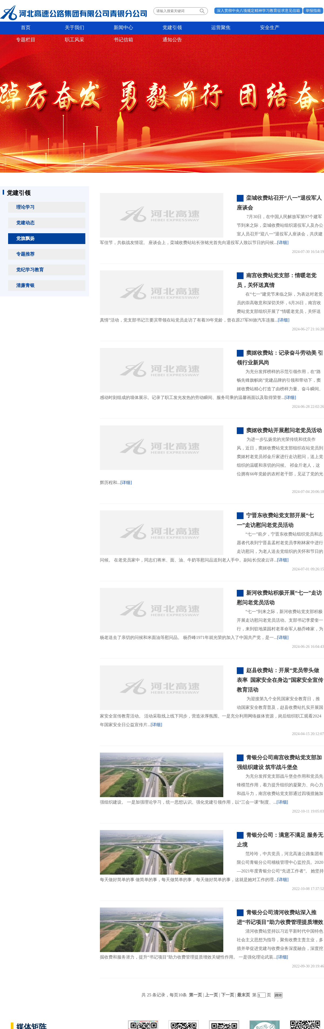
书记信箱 (274, 28)
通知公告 (306, 28)
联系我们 (285, 988)
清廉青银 (25, 285)
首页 (17, 28)
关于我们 (49, 28)
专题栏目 (210, 28)
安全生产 (178, 28)
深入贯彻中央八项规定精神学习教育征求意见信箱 (258, 11)
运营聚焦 (146, 28)
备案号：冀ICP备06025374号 (162, 1012)
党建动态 (25, 222)
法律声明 (308, 988)
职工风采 (242, 28)
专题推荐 (25, 254)
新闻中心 (82, 28)
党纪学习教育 (30, 269)
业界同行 (85, 988)
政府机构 (18, 988)
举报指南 (313, 11)
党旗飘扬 (25, 238)
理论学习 (25, 207)
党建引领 (114, 28)
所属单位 (52, 988)
